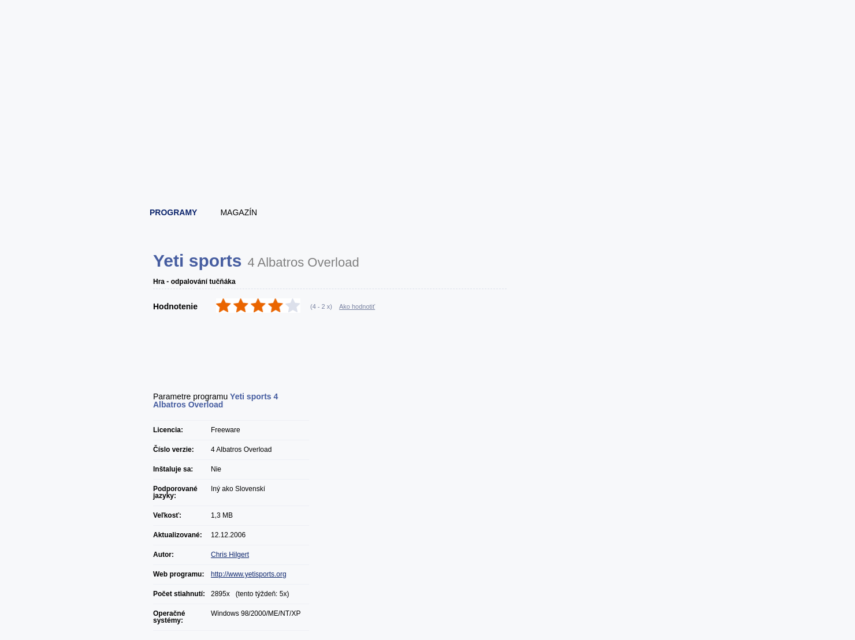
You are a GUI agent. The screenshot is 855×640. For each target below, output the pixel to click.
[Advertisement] (428, 167)
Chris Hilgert (230, 555)
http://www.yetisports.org (249, 574)
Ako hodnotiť (357, 306)
